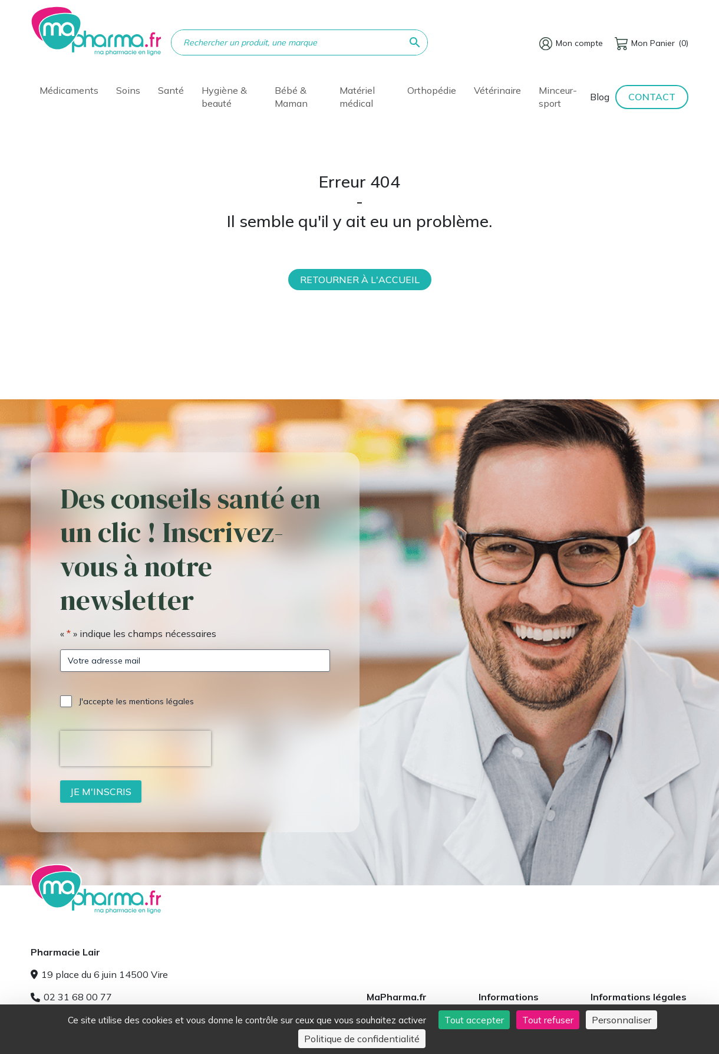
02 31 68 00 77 (71, 997)
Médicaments (68, 90)
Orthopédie (431, 90)
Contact (651, 97)
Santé (171, 90)
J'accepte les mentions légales (136, 701)
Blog (599, 97)
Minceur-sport (558, 96)
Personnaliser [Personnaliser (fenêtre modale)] (621, 1020)
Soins (128, 90)
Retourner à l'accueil (360, 279)
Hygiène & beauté (224, 96)
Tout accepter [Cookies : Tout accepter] (474, 1020)
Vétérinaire (497, 90)
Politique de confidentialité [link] (362, 1039)
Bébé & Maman (291, 96)
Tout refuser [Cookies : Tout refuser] (547, 1020)
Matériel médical (357, 96)
